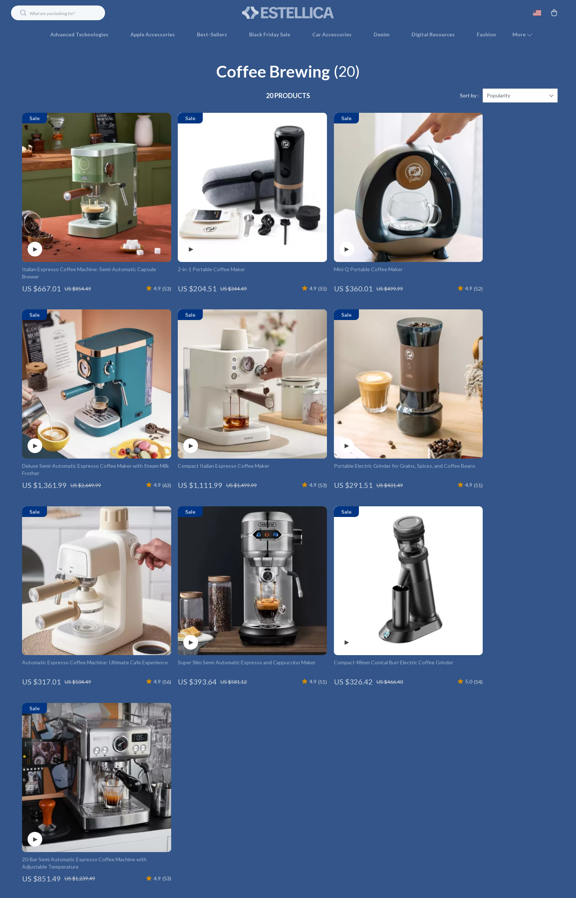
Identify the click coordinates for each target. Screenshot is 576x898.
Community (230, 853)
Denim (381, 34)
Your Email (55, 715)
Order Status (400, 780)
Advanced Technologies (79, 34)
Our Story (228, 719)
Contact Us (398, 719)
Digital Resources (433, 34)
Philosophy (229, 841)
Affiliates (227, 792)
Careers (226, 756)
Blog (222, 732)
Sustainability (232, 829)
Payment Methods (406, 768)
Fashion (486, 34)
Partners (227, 816)
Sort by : (469, 95)
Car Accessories (332, 34)
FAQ (390, 744)
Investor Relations (238, 804)
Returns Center (403, 756)
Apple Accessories (152, 34)
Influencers (230, 780)
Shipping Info (400, 732)
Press (223, 768)
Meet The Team (235, 744)
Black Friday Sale (269, 34)
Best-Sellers (212, 34)
